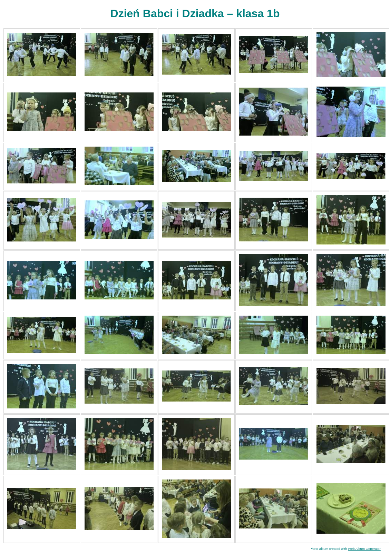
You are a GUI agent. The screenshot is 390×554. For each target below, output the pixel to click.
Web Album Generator (364, 549)
